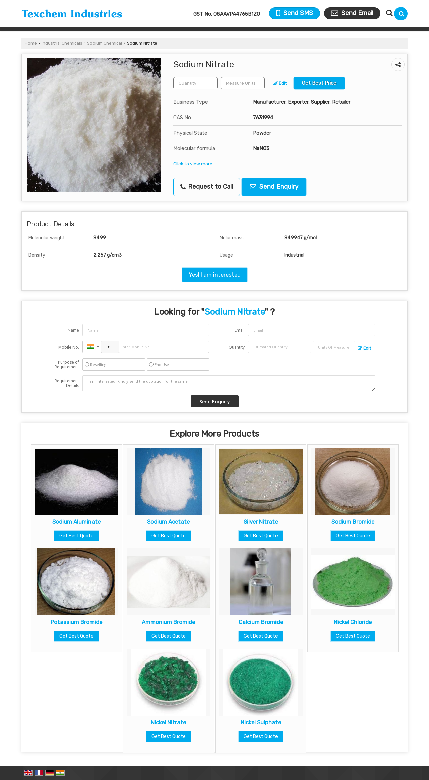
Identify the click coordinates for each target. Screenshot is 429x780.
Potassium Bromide (76, 622)
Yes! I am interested (215, 274)
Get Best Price (319, 83)
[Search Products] (388, 13)
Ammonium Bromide (168, 622)
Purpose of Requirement (67, 364)
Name (73, 330)
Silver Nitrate (261, 521)
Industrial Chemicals (62, 43)
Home (31, 43)
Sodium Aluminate (76, 521)
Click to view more (192, 163)
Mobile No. (68, 347)
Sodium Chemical (104, 43)
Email (240, 330)
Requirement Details (67, 383)
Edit (280, 83)
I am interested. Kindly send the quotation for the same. (228, 383)
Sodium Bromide (352, 521)
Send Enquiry (274, 186)
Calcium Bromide (261, 622)
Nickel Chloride (353, 622)
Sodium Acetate (168, 521)
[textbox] (243, 83)
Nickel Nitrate (168, 722)
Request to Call (206, 186)
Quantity (237, 347)
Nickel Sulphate (261, 722)
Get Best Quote (76, 536)
